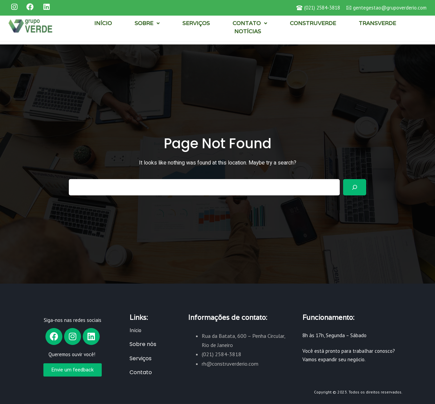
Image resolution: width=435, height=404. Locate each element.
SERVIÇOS (196, 23)
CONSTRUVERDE (313, 23)
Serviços (141, 358)
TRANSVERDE (377, 23)
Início (135, 330)
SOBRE (147, 23)
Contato (141, 372)
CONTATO (250, 23)
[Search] (354, 187)
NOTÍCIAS (247, 31)
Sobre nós (143, 344)
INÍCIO (103, 23)
